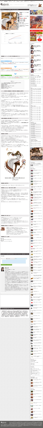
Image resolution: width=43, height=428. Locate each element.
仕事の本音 (22, 422)
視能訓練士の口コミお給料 (4, 88)
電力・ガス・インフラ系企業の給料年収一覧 (34, 425)
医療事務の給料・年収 (17, 316)
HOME (1, 1)
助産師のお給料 (32, 363)
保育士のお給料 (32, 364)
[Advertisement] (15, 49)
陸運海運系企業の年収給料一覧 (26, 425)
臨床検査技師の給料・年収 (16, 314)
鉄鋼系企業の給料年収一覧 (9, 425)
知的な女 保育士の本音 (37, 55)
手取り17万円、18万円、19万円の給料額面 (36, 76)
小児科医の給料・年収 (4, 311)
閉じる (13, 81)
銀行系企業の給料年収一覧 (20, 425)
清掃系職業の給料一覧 (6, 424)
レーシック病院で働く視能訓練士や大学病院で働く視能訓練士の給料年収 (11, 82)
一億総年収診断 (5, 1)
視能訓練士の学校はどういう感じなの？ (6, 87)
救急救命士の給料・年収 (10, 314)
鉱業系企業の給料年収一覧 (15, 425)
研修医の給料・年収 (7, 316)
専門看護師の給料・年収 (11, 313)
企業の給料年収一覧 (25, 422)
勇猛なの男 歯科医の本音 (37, 45)
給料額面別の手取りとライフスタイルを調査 (35, 75)
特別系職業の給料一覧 (10, 424)
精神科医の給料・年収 (20, 312)
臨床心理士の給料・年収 (24, 313)
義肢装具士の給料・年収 (4, 314)
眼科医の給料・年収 (15, 312)
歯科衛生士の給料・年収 (5, 313)
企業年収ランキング (32, 1)
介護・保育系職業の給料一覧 (17, 422)
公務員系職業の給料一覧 (36, 422)
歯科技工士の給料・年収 (22, 314)
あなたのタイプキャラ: (3, 258)
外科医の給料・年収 (5, 312)
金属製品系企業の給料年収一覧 (4, 425)
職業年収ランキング (26, 1)
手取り (14, 1)
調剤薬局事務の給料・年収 (16, 311)
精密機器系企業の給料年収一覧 (24, 424)
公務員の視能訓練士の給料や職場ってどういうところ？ (8, 83)
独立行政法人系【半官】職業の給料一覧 (16, 424)
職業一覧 (22, 1)
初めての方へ (10, 1)
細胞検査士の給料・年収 (9, 311)
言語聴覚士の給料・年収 (17, 315)
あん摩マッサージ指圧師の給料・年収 (10, 315)
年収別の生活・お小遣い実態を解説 (34, 140)
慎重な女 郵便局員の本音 (37, 50)
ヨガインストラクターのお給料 (34, 362)
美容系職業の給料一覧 (36, 424)
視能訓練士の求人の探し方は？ (5, 86)
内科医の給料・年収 (10, 312)
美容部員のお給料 (33, 361)
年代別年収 (18, 1)
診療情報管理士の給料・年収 (18, 313)
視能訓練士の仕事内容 (4, 84)
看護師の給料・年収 (12, 316)
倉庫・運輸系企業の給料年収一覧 (31, 422)
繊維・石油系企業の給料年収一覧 (30, 424)
